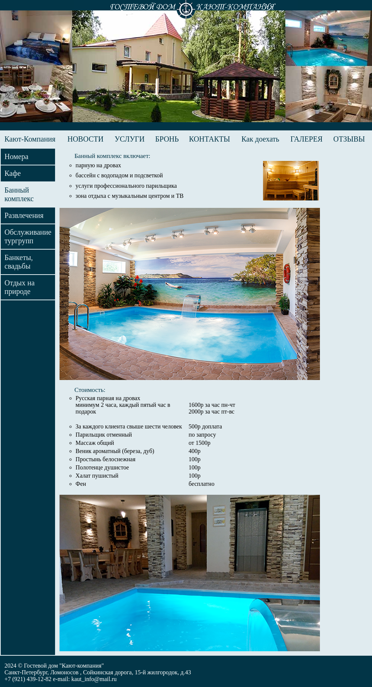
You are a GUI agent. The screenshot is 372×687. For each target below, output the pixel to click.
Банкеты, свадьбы (18, 261)
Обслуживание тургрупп (27, 236)
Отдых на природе (19, 287)
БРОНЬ (167, 139)
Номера (16, 156)
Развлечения (24, 215)
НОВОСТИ (85, 139)
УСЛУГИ (130, 139)
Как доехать (260, 139)
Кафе (12, 173)
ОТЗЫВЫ (349, 139)
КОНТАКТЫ (209, 139)
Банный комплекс (19, 194)
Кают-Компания (29, 139)
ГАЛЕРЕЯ (307, 139)
